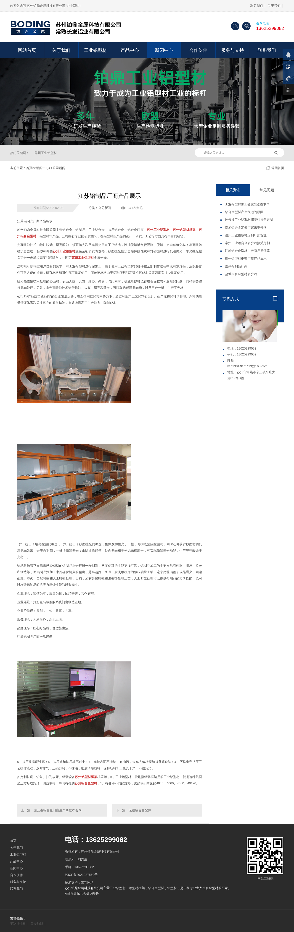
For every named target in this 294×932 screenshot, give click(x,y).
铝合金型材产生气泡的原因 (244, 212)
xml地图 (70, 893)
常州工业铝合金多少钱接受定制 (247, 243)
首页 (29, 168)
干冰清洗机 (18, 924)
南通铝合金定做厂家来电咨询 (246, 227)
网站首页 (27, 50)
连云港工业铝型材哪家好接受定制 (249, 220)
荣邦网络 (87, 882)
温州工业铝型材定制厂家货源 (246, 235)
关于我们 (274, 6)
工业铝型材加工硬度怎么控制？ (247, 204)
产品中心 (130, 50)
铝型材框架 (137, 888)
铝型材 (172, 888)
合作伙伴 (198, 50)
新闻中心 (164, 50)
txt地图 (94, 893)
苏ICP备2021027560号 (81, 875)
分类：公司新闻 (100, 208)
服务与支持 (232, 50)
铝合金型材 (156, 888)
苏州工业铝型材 (45, 153)
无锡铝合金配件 (140, 810)
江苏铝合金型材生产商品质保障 (247, 251)
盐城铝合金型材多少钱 (241, 274)
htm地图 (83, 893)
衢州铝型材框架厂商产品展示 (246, 258)
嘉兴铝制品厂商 (236, 266)
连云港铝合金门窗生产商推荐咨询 (58, 810)
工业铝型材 (95, 50)
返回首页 (277, 168)
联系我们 (256, 6)
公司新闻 (59, 168)
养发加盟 (36, 924)
